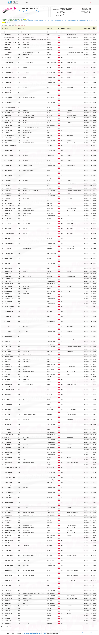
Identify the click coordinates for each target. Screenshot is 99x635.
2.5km (24, 19)
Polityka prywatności (87, 632)
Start (21, 19)
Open (20, 20)
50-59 (7, 22)
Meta (28, 19)
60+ (10, 22)
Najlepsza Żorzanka (81, 20)
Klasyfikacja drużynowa (27, 20)
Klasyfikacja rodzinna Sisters (57, 20)
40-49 (3, 22)
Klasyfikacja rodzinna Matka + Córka (42, 20)
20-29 (92, 20)
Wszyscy (16, 20)
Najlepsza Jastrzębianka (70, 20)
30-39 (95, 20)
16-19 (88, 20)
